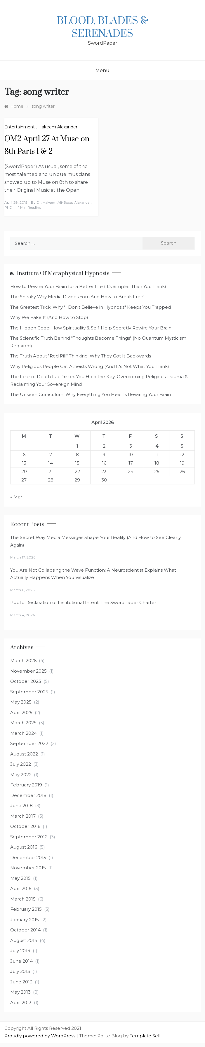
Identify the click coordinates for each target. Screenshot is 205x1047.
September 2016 (28, 837)
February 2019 (26, 785)
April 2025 (21, 712)
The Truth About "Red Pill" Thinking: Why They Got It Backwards (80, 356)
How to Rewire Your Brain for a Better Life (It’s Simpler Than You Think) (88, 286)
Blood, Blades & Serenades (102, 27)
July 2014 (20, 950)
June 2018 (21, 805)
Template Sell (145, 1036)
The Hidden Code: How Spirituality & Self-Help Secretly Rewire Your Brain (90, 328)
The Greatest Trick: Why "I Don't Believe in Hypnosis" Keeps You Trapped (90, 307)
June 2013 (21, 982)
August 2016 (23, 847)
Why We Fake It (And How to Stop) (49, 317)
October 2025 (25, 681)
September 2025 (29, 691)
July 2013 (20, 971)
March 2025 (23, 722)
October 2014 (25, 930)
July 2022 (20, 764)
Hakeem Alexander (57, 127)
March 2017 (23, 816)
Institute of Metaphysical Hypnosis (63, 273)
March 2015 (23, 899)
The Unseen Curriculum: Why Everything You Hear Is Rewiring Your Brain (90, 394)
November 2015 (28, 867)
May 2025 (21, 702)
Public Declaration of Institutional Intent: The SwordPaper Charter (83, 602)
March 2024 (23, 733)
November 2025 (28, 671)
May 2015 (20, 878)
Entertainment (19, 127)
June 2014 (21, 961)
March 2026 (23, 660)
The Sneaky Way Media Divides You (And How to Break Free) (77, 296)
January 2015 (24, 919)
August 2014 (23, 940)
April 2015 (21, 888)
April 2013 (21, 1002)
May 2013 (20, 992)
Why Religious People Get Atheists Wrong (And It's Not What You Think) (89, 366)
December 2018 (28, 795)
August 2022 (24, 754)
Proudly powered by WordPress (40, 1036)
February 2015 (26, 909)
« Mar (16, 497)
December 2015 (28, 857)
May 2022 (21, 774)
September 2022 (29, 743)
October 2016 (25, 826)
